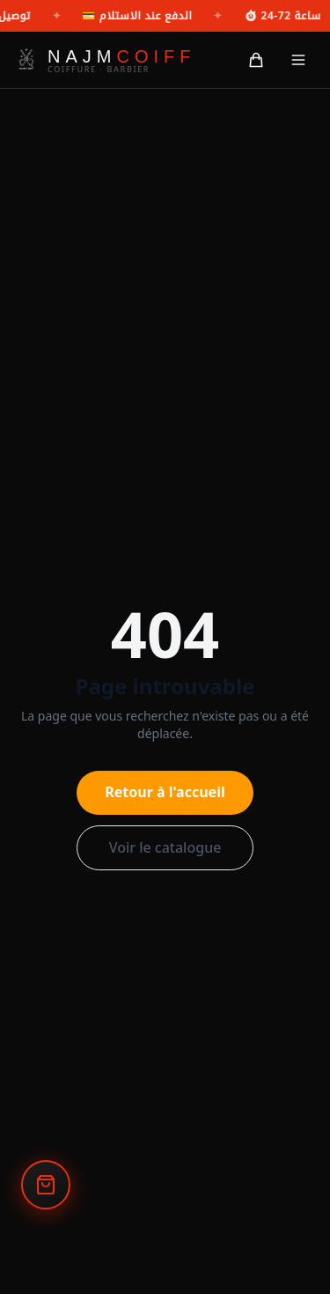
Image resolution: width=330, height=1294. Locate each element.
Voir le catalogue (165, 847)
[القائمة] (298, 60)
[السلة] (256, 60)
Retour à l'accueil (164, 792)
